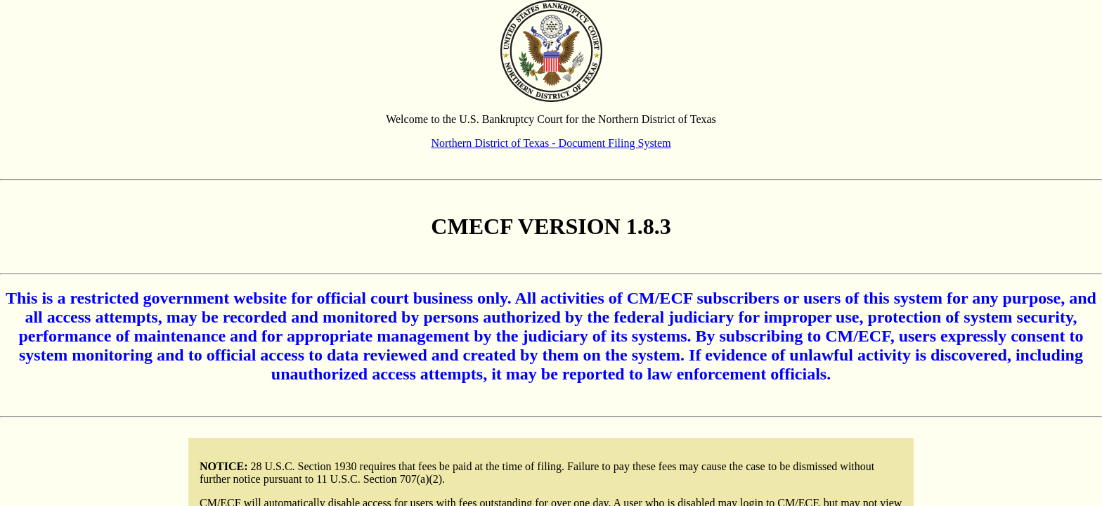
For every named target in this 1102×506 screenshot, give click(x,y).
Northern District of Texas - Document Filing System (550, 143)
